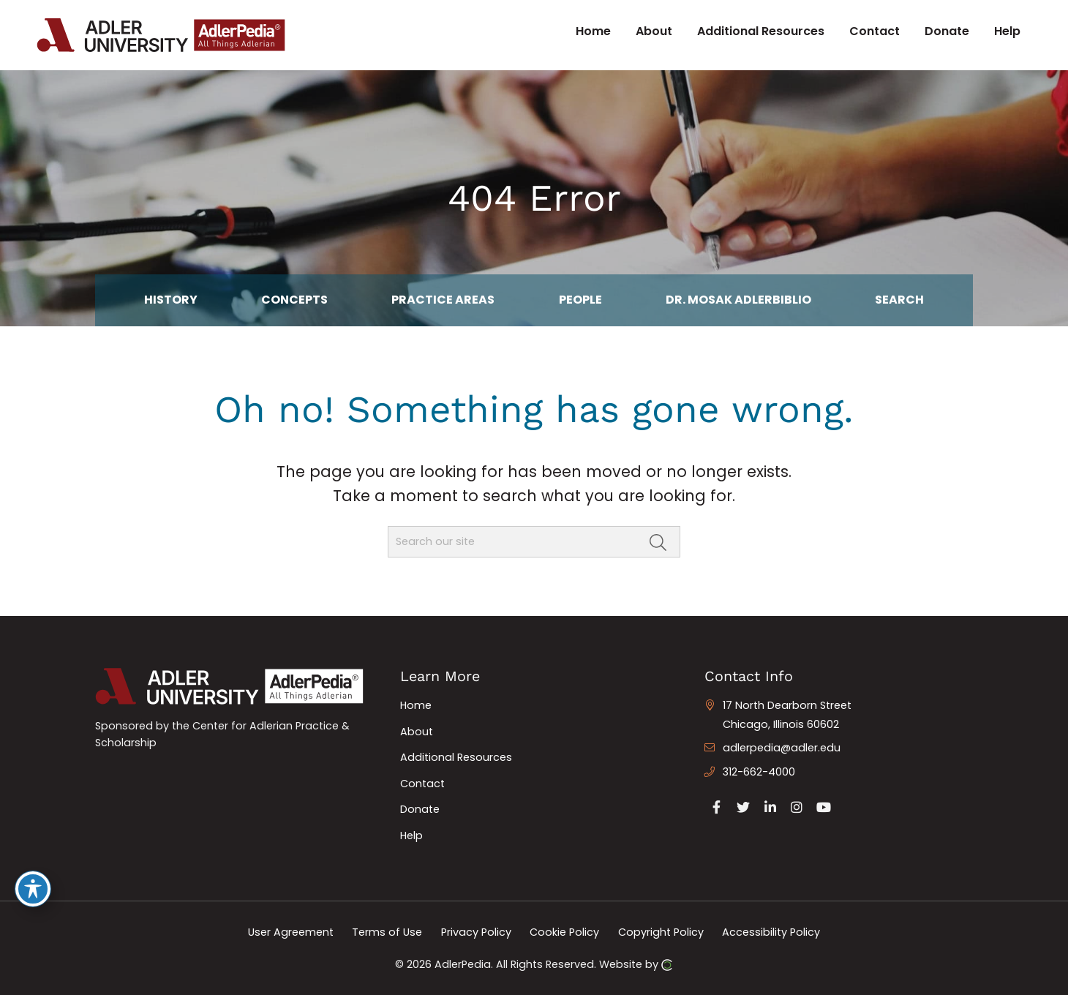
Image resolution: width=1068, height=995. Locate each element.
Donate (420, 809)
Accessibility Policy (771, 932)
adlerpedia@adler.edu (782, 747)
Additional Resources (456, 757)
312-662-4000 (759, 772)
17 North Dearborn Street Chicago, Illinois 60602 (787, 715)
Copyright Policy (661, 932)
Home (416, 705)
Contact (422, 783)
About (416, 731)
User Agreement (291, 932)
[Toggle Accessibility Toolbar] (32, 888)
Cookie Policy (564, 932)
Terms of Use (387, 932)
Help (411, 835)
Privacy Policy (476, 932)
